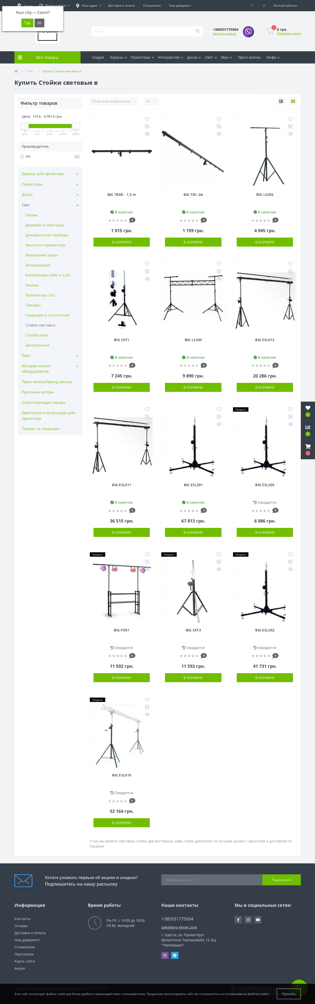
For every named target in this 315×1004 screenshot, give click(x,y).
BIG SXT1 (121, 339)
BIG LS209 (193, 339)
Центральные (37, 345)
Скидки (98, 57)
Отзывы (21, 925)
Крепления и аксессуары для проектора (48, 415)
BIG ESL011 (121, 484)
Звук (226, 57)
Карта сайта (24, 961)
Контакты (22, 918)
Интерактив (170, 57)
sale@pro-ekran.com (179, 927)
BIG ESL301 (193, 484)
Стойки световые (40, 325)
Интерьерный (37, 265)
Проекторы (142, 57)
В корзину (121, 242)
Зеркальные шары (41, 255)
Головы (31, 215)
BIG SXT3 (193, 630)
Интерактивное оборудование (36, 368)
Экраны (118, 57)
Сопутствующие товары (44, 402)
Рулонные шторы (38, 391)
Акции (19, 968)
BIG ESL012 (264, 339)
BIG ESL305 (264, 484)
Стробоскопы (36, 335)
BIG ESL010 (121, 775)
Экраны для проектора (43, 173)
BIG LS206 (264, 194)
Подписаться (281, 880)
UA (264, 5)
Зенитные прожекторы (45, 245)
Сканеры (33, 305)
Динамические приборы (47, 235)
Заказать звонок (224, 33)
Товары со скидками (40, 428)
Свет (211, 57)
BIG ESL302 (264, 630)
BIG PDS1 (121, 630)
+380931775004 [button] (177, 919)
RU (252, 5)
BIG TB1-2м (193, 194)
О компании (152, 5)
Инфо (273, 57)
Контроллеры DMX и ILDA (47, 275)
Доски (194, 57)
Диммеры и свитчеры (44, 225)
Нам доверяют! (180, 5)
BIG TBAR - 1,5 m (121, 194)
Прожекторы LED (40, 295)
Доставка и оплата (121, 5)
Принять (289, 994)
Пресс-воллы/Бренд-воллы (47, 381)
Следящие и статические (47, 315)
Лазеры (32, 285)
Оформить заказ (289, 33)
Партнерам (24, 954)
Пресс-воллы (249, 57)
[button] (54, 5)
